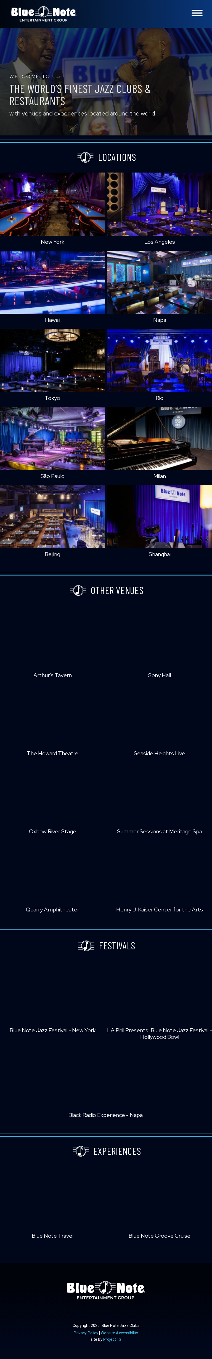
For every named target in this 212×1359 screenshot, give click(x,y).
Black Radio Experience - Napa (105, 1115)
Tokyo (52, 398)
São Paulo (53, 476)
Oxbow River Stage (52, 831)
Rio (159, 398)
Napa (159, 319)
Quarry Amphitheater (52, 909)
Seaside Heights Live (159, 753)
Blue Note (43, 14)
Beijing (52, 554)
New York (52, 241)
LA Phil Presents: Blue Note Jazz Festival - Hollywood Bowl (159, 1034)
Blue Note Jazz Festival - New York (53, 1030)
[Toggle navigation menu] (197, 13)
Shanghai (160, 554)
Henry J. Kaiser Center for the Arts (159, 909)
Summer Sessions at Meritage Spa (159, 831)
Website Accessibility (119, 1333)
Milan (159, 476)
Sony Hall (159, 675)
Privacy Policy (86, 1333)
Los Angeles (159, 241)
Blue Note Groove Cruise (159, 1235)
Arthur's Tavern (52, 675)
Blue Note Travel (52, 1235)
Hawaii (52, 319)
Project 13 (112, 1339)
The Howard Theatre (52, 753)
